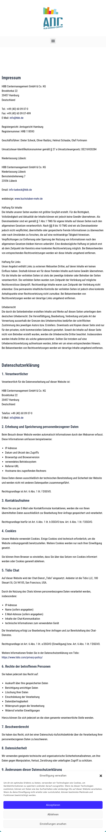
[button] (101, 775)
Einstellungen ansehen (53, 824)
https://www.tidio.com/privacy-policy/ (22, 657)
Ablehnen (53, 814)
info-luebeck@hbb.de (20, 189)
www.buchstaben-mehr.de (28, 198)
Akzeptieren (53, 805)
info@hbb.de (16, 117)
